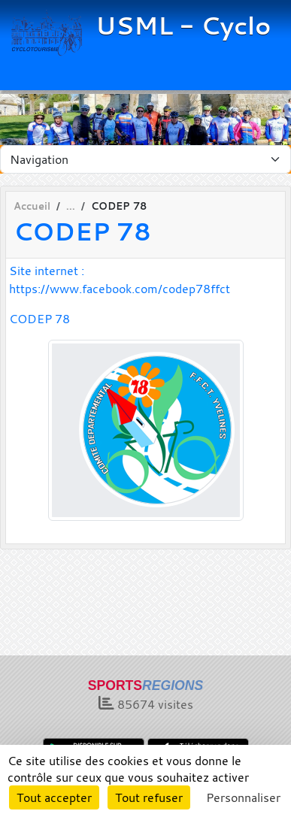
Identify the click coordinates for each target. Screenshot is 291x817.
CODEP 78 (39, 318)
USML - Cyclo (183, 25)
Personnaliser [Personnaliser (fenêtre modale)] (243, 797)
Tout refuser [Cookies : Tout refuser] (149, 797)
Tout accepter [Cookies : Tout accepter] (54, 797)
